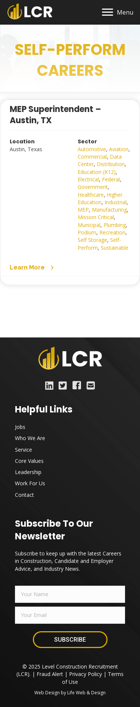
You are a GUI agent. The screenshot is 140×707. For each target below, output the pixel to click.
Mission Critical (96, 217)
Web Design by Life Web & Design (70, 692)
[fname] (70, 594)
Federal (111, 179)
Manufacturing (109, 209)
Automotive (92, 149)
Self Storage (92, 239)
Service (23, 449)
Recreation (112, 232)
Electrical (88, 179)
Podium (87, 232)
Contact (24, 494)
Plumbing (114, 224)
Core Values (29, 460)
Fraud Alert (50, 674)
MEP (83, 209)
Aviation (118, 149)
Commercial (92, 156)
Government (93, 186)
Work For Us (30, 483)
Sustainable (114, 247)
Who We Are (30, 438)
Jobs (20, 426)
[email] (70, 615)
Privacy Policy (85, 674)
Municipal (89, 224)
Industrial (116, 202)
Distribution (111, 164)
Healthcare (91, 194)
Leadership (28, 472)
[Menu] (117, 12)
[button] (32, 267)
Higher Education (100, 198)
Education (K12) (97, 171)
